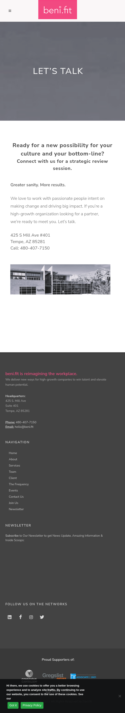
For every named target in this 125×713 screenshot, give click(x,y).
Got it (13, 705)
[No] (119, 696)
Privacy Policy (32, 705)
